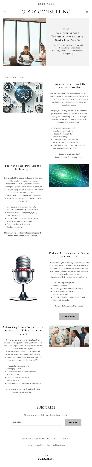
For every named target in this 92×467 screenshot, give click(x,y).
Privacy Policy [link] (39, 445)
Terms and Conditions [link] (56, 445)
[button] (9, 12)
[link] (46, 12)
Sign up (73, 422)
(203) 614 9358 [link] (46, 4)
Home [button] (29, 445)
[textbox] (36, 422)
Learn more (69, 316)
